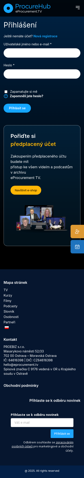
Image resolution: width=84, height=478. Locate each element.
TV (6, 290)
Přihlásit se (17, 108)
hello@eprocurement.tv (21, 364)
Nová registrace (45, 36)
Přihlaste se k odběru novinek (35, 415)
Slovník (9, 311)
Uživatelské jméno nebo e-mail (33, 44)
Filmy (7, 301)
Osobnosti (11, 317)
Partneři (9, 322)
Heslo (15, 65)
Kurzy (8, 295)
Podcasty (10, 306)
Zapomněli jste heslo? (26, 96)
